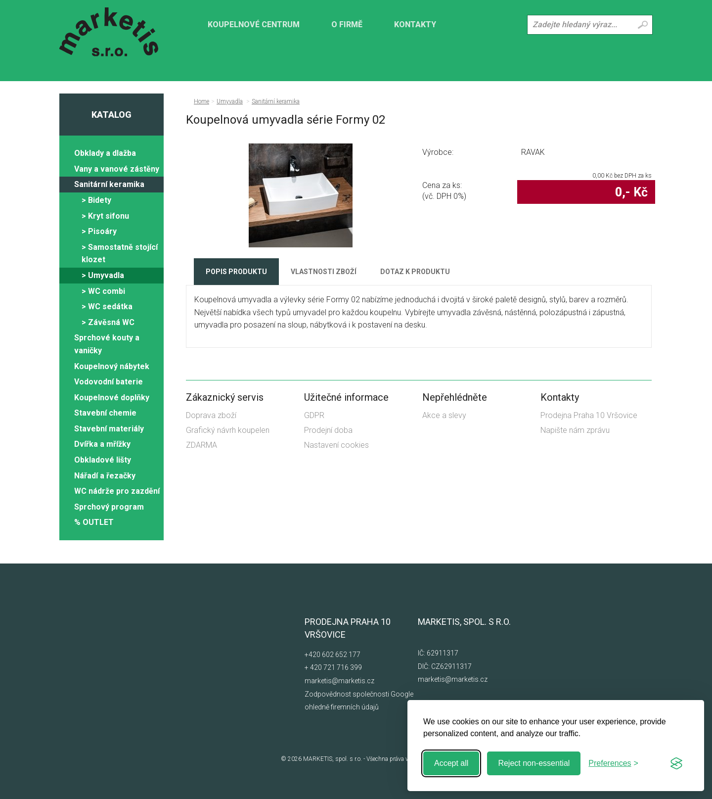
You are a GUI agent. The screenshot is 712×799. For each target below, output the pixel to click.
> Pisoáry (99, 231)
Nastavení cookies (336, 445)
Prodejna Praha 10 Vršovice (588, 415)
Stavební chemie (105, 413)
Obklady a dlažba (105, 153)
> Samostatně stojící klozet (120, 253)
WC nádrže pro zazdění (117, 491)
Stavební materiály (109, 428)
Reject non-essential (534, 763)
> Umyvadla (103, 275)
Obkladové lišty (102, 460)
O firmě (346, 24)
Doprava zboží (211, 415)
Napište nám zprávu (575, 430)
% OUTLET (94, 522)
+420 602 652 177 (332, 654)
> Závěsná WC (108, 322)
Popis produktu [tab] (236, 272)
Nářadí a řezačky (104, 475)
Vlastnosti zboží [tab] (323, 272)
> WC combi (103, 291)
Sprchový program (109, 507)
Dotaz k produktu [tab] (415, 272)
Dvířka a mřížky (102, 444)
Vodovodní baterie (108, 381)
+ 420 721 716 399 (333, 667)
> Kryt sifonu (105, 216)
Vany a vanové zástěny (116, 169)
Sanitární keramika (109, 184)
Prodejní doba (328, 430)
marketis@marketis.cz (339, 681)
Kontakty (415, 24)
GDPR (314, 415)
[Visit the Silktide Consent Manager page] (676, 763)
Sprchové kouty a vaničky (106, 344)
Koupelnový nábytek (111, 366)
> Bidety (96, 200)
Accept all (451, 763)
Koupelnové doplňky (111, 397)
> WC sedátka (107, 306)
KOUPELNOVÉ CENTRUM (254, 24)
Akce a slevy (444, 415)
